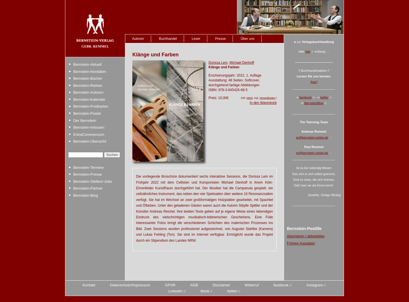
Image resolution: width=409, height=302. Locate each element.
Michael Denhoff (241, 63)
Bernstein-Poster (87, 113)
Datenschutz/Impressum (130, 285)
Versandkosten (267, 97)
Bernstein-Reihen (87, 85)
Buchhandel (168, 39)
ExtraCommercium (88, 134)
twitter (324, 97)
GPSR (170, 285)
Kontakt (89, 285)
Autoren (138, 39)
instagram (314, 285)
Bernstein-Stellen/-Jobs (92, 181)
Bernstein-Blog (85, 195)
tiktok (205, 291)
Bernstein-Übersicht (89, 141)
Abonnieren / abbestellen (306, 236)
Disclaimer (221, 285)
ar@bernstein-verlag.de (312, 137)
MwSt (250, 97)
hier (307, 51)
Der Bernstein (84, 120)
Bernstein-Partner (88, 188)
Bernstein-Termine (88, 167)
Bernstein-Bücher (87, 78)
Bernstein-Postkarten (90, 106)
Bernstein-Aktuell (87, 64)
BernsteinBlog (313, 103)
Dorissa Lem (218, 63)
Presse (220, 39)
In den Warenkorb (263, 103)
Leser (196, 39)
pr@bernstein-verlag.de (312, 153)
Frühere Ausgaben (301, 243)
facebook (305, 97)
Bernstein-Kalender (89, 99)
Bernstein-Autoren (88, 92)
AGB (194, 285)
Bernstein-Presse (87, 174)
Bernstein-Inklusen (88, 127)
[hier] (313, 82)
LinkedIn (175, 291)
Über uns (247, 39)
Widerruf (252, 285)
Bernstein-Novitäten (89, 71)
